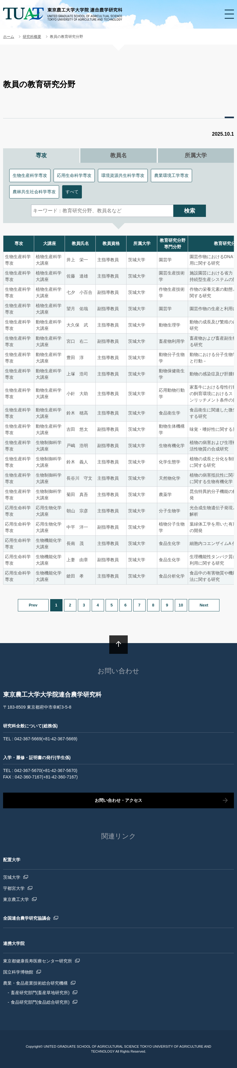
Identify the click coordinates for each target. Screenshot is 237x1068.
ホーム (8, 36)
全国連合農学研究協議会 (26, 918)
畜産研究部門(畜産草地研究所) (40, 992)
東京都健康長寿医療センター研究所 (37, 960)
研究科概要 (32, 36)
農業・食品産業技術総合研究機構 (35, 983)
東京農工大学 (16, 899)
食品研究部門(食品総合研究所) (40, 1002)
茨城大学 (11, 877)
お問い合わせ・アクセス (118, 800)
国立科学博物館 (18, 972)
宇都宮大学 (14, 888)
